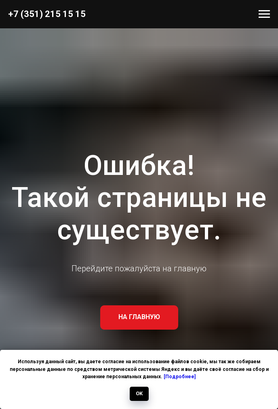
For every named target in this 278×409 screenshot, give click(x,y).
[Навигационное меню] (264, 14)
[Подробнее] (180, 376)
